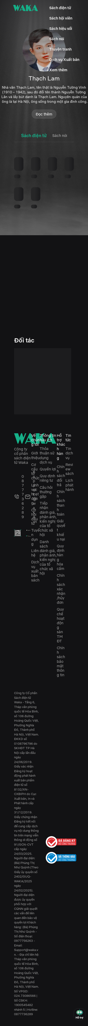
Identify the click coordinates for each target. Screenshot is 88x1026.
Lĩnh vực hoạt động (35, 494)
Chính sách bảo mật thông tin (61, 661)
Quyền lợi (48, 469)
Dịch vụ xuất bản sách (35, 571)
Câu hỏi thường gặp (46, 492)
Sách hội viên (60, 18)
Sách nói (56, 38)
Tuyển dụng (35, 537)
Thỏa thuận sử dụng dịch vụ (47, 455)
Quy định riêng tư (47, 478)
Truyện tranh (60, 49)
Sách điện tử (60, 7)
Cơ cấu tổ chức (35, 471)
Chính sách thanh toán (61, 503)
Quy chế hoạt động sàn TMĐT (60, 625)
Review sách (69, 469)
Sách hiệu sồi (60, 28)
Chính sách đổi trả (61, 475)
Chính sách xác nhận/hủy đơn (61, 589)
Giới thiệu (35, 455)
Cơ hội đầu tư (34, 517)
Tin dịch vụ (69, 453)
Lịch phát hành (69, 485)
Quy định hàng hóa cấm (60, 557)
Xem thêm (58, 70)
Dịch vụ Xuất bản (64, 59)
